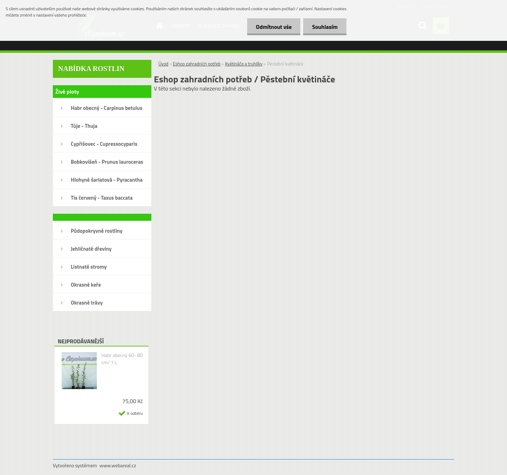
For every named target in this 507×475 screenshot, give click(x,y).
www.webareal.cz (118, 465)
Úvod (163, 63)
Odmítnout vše (274, 27)
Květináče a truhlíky (243, 63)
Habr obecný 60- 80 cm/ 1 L (122, 359)
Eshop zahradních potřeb (196, 63)
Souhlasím (325, 27)
